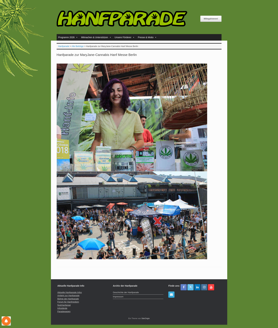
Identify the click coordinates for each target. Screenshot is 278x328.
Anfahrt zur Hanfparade (68, 295)
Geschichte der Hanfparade (126, 292)
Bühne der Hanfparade (68, 299)
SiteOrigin (145, 318)
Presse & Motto (147, 37)
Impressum (118, 296)
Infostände (62, 308)
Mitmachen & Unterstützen (96, 37)
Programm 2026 (68, 37)
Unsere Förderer (125, 37)
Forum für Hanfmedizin (68, 302)
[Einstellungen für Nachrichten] (6, 321)
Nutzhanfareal (64, 305)
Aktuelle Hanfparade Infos (69, 292)
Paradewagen (64, 311)
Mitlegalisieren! (211, 19)
